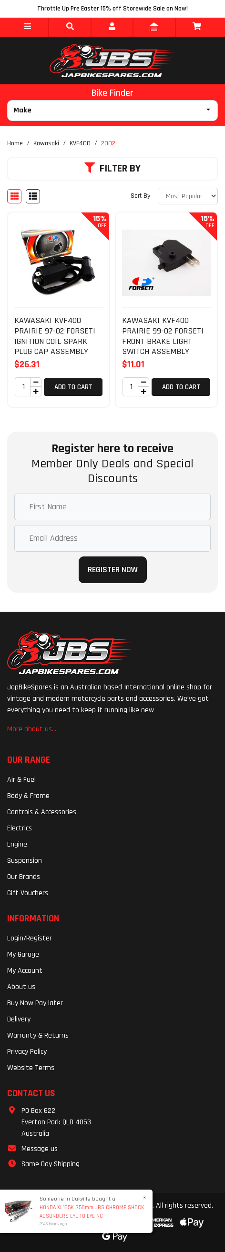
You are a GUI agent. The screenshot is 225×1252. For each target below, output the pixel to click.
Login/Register (29, 938)
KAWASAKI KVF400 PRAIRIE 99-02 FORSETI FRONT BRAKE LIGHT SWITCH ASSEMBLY (163, 336)
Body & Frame (28, 796)
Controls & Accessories (41, 812)
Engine (17, 844)
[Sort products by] (188, 196)
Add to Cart (73, 387)
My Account (24, 971)
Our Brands (23, 877)
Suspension (24, 861)
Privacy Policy (27, 1052)
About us (21, 987)
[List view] (33, 196)
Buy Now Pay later (35, 1003)
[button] (27, 27)
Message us (39, 1149)
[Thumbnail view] (14, 196)
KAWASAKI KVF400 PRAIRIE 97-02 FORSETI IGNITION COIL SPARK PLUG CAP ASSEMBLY (54, 336)
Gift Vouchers (27, 893)
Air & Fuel (21, 780)
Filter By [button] (112, 168)
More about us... (31, 729)
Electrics (19, 828)
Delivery (19, 1019)
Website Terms (30, 1068)
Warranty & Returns (38, 1035)
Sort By (140, 196)
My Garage (23, 954)
